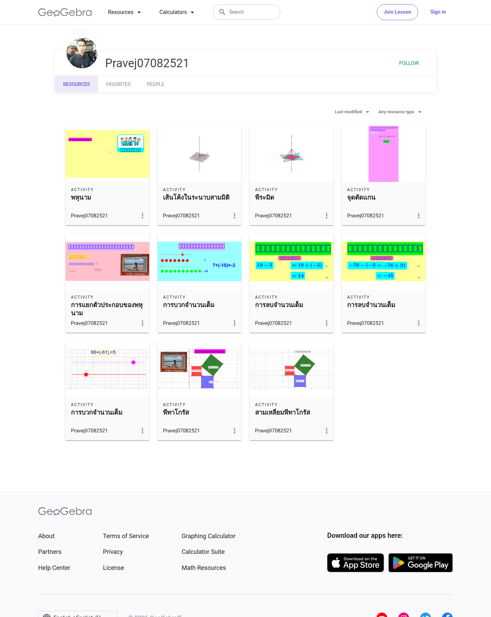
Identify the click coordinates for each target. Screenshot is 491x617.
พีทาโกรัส (176, 412)
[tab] (125, 12)
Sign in (438, 12)
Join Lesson (397, 12)
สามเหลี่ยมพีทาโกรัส (282, 412)
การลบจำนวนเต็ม (279, 305)
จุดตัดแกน (361, 197)
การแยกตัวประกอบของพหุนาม (107, 309)
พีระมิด (264, 197)
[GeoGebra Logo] (65, 12)
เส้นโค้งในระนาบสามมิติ (196, 197)
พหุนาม (81, 197)
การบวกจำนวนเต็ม (188, 305)
